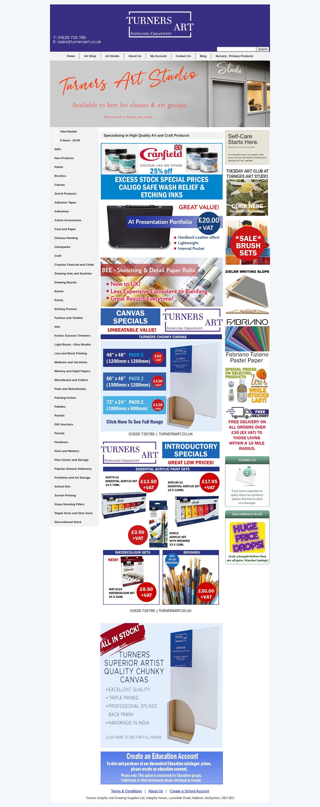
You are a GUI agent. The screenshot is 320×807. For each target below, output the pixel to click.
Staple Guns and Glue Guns (73, 513)
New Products (64, 158)
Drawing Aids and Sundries (73, 273)
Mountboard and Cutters (71, 380)
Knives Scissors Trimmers (72, 335)
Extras (58, 300)
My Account (158, 56)
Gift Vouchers (63, 424)
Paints (58, 167)
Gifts (57, 149)
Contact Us (183, 56)
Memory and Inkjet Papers (72, 371)
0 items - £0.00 (67, 140)
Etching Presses (65, 309)
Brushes (60, 176)
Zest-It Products (65, 193)
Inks (57, 326)
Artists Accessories (67, 220)
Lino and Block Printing (70, 353)
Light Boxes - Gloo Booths (72, 344)
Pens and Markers (66, 451)
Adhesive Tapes (65, 202)
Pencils (59, 433)
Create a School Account (189, 791)
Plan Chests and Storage (71, 460)
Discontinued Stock (67, 522)
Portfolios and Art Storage (72, 477)
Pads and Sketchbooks (70, 389)
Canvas (59, 184)
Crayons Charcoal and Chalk (74, 264)
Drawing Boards (65, 282)
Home (71, 56)
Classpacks (62, 247)
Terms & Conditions (126, 791)
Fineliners (61, 442)
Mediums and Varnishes (70, 362)
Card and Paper (65, 229)
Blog (203, 56)
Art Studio (112, 56)
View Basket (65, 131)
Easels (59, 291)
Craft (57, 255)
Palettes (60, 406)
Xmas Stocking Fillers (69, 504)
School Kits (62, 486)
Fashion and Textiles (68, 318)
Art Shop (90, 56)
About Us (134, 56)
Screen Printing (65, 495)
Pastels (59, 415)
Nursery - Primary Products (234, 56)
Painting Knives (65, 397)
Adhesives (61, 211)
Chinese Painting (66, 238)
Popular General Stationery (73, 468)
